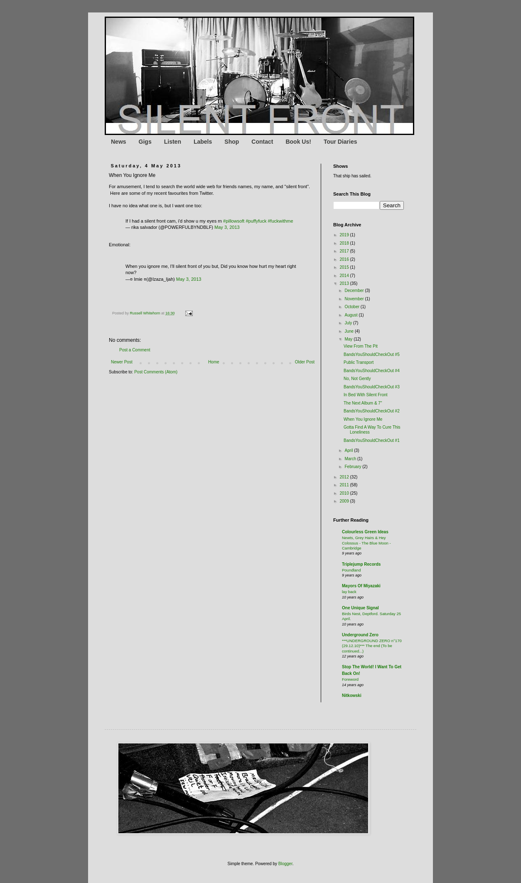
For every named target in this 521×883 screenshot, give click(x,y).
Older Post (305, 362)
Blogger (285, 863)
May (349, 339)
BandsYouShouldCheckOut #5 (372, 354)
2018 (344, 243)
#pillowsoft (233, 220)
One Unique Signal (360, 608)
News (118, 141)
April (349, 450)
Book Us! (298, 141)
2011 (344, 485)
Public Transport (359, 362)
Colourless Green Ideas (365, 532)
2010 (344, 493)
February (353, 466)
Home (213, 362)
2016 (344, 259)
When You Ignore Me (363, 419)
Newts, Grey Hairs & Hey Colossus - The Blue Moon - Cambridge (366, 542)
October (352, 306)
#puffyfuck (256, 220)
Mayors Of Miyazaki (361, 586)
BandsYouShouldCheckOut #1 (372, 440)
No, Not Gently (357, 378)
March (350, 458)
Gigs (145, 141)
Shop (231, 141)
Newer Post (122, 362)
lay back (349, 591)
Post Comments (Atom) (155, 372)
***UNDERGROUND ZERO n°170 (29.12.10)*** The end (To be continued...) (372, 645)
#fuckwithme (280, 220)
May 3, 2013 (227, 227)
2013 (344, 283)
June (349, 331)
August (351, 315)
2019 (344, 235)
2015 (344, 267)
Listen (172, 141)
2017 (344, 251)
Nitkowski (351, 695)
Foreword (350, 679)
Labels (203, 141)
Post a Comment (134, 350)
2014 (344, 275)
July (348, 323)
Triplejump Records (361, 564)
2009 (344, 501)
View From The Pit (361, 346)
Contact (262, 141)
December (354, 290)
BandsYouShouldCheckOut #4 (372, 370)
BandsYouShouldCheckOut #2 (372, 411)
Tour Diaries (340, 141)
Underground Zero (360, 635)
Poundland (351, 570)
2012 (344, 477)
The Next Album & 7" (363, 403)
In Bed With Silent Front (366, 394)
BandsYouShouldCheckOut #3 (372, 387)
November (354, 299)
